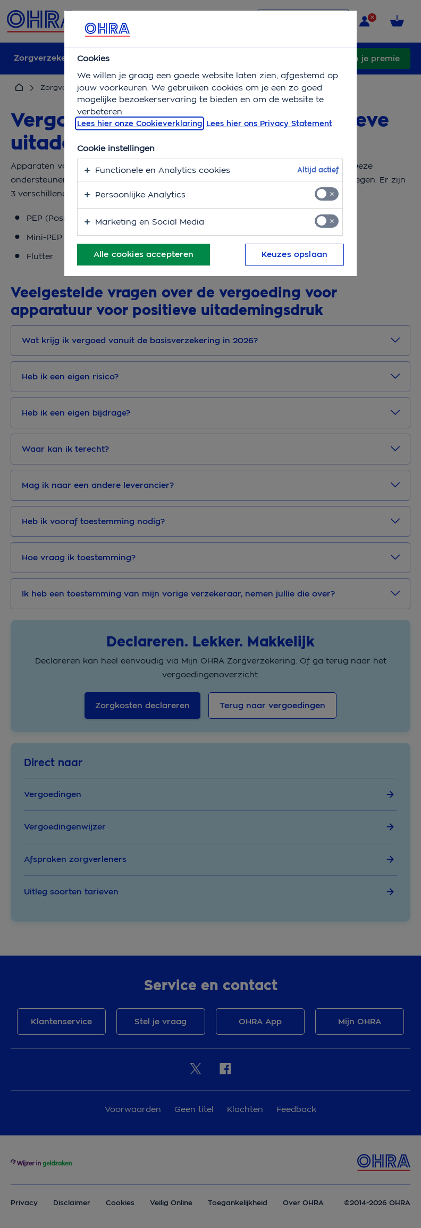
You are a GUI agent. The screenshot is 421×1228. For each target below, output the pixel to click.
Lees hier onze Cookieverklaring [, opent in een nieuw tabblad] (139, 123)
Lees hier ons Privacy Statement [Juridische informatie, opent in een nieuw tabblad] (269, 123)
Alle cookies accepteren (143, 254)
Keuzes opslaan (294, 254)
